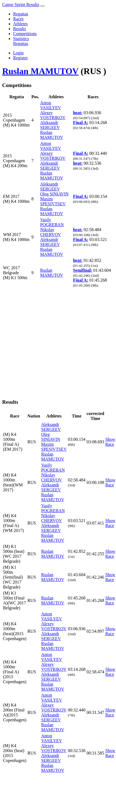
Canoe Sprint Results (20, 4)
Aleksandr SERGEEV (50, 125)
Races (18, 18)
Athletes (20, 23)
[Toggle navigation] (42, 6)
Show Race (110, 442)
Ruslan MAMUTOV (40, 71)
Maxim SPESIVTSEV (53, 201)
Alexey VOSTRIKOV (52, 115)
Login (18, 53)
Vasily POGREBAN (52, 222)
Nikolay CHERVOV (50, 232)
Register (20, 57)
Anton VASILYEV (50, 105)
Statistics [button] (21, 38)
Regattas (20, 14)
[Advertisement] (51, 342)
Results (19, 28)
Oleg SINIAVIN (54, 194)
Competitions (25, 33)
